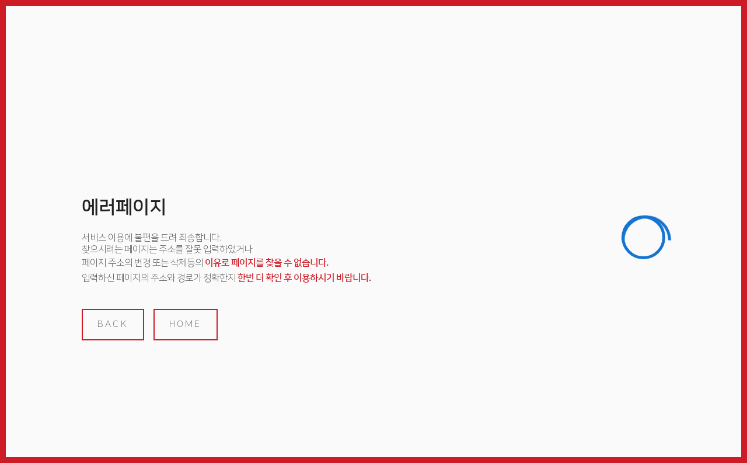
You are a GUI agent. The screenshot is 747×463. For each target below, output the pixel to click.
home (185, 324)
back (112, 324)
